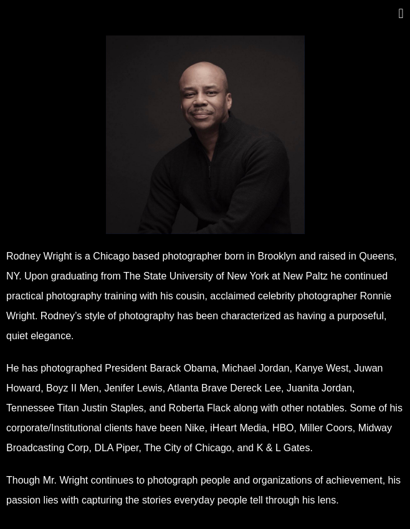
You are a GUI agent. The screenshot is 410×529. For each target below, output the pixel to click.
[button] (401, 13)
